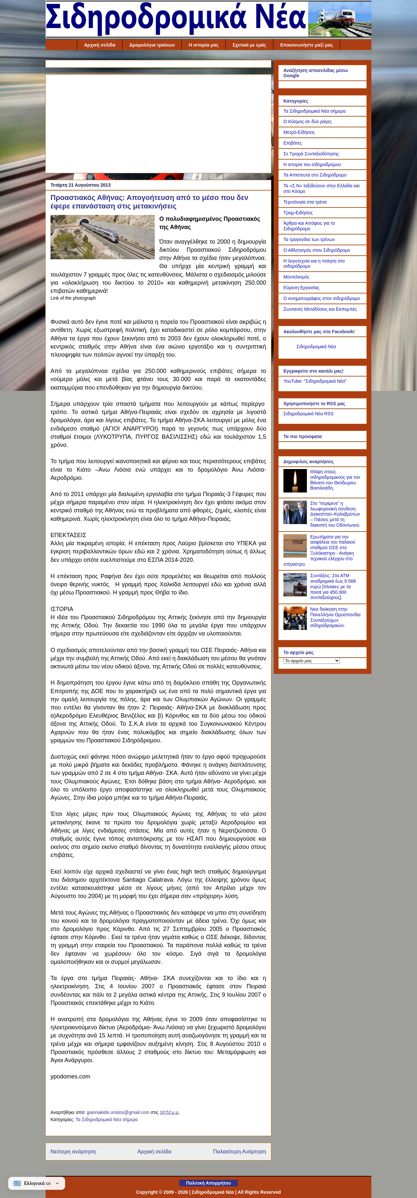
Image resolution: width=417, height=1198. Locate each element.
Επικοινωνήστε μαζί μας (306, 45)
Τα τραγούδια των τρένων (309, 239)
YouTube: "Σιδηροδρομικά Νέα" (315, 381)
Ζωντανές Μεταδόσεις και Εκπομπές (320, 309)
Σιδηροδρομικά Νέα (316, 346)
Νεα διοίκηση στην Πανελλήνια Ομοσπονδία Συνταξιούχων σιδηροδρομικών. (335, 617)
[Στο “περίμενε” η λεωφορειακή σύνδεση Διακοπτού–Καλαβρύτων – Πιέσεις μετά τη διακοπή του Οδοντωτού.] (296, 522)
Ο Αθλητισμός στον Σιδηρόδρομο (316, 250)
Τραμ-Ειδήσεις (298, 212)
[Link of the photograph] (102, 238)
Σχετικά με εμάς (249, 45)
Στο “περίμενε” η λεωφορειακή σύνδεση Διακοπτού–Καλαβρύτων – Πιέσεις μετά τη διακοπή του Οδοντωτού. (335, 514)
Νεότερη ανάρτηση (73, 1151)
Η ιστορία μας (203, 45)
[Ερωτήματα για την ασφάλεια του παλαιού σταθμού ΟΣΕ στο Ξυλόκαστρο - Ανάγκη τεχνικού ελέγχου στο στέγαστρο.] (296, 556)
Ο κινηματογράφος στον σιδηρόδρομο (321, 298)
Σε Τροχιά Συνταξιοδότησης (311, 153)
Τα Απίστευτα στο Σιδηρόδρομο (315, 175)
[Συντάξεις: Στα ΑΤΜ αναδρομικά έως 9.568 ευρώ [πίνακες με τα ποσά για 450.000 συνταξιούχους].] (296, 594)
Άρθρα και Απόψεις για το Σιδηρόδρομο (309, 226)
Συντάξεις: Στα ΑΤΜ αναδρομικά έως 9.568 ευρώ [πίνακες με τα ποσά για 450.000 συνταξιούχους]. (333, 586)
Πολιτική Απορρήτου (208, 1183)
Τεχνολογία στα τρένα (305, 202)
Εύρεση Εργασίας (301, 287)
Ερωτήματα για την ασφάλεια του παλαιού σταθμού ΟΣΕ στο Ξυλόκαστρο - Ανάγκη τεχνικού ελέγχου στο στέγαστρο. (319, 550)
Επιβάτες (292, 143)
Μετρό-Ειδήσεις (299, 132)
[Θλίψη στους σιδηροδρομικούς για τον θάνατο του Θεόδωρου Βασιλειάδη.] (296, 490)
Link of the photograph (73, 298)
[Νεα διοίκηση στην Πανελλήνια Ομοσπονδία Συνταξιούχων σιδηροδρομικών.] (296, 628)
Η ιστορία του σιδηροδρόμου (312, 164)
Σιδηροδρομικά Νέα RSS (308, 413)
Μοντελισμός (296, 276)
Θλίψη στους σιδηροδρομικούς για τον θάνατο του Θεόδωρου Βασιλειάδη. (335, 480)
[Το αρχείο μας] (311, 661)
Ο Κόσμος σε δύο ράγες (307, 121)
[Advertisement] (158, 122)
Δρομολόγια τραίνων (152, 45)
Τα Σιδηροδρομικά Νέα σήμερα (107, 1119)
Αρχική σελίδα (99, 45)
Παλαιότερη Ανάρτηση (239, 1151)
